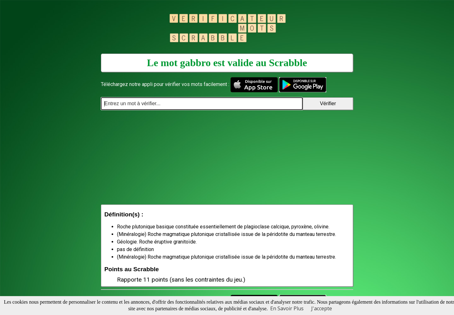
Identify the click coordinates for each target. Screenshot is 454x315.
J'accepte (321, 308)
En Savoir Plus (287, 308)
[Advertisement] (227, 157)
